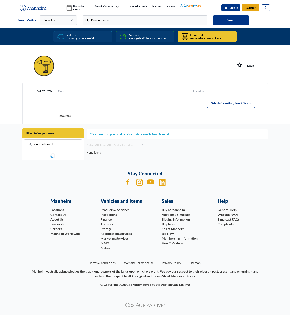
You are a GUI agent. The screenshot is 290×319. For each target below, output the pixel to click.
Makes (105, 248)
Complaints (226, 224)
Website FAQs (228, 214)
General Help (227, 210)
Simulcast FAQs (229, 219)
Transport (108, 224)
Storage (106, 229)
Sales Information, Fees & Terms (231, 103)
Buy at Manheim (173, 210)
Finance (106, 219)
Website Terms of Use (139, 263)
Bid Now (168, 233)
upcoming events (78, 8)
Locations (170, 6)
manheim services (103, 6)
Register (250, 7)
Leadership (58, 224)
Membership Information (180, 238)
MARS (105, 243)
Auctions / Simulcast (176, 214)
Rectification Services (116, 233)
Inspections (109, 214)
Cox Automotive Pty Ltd (143, 284)
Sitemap (195, 263)
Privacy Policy (171, 263)
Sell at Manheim (173, 229)
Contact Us (58, 214)
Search (231, 20)
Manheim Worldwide (65, 233)
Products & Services (115, 210)
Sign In (234, 7)
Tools (250, 65)
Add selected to (123, 145)
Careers (56, 229)
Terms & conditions (102, 263)
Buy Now (168, 224)
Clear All (105, 145)
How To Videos (172, 243)
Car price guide (138, 6)
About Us (156, 6)
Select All (93, 145)
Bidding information (176, 219)
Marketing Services (115, 238)
